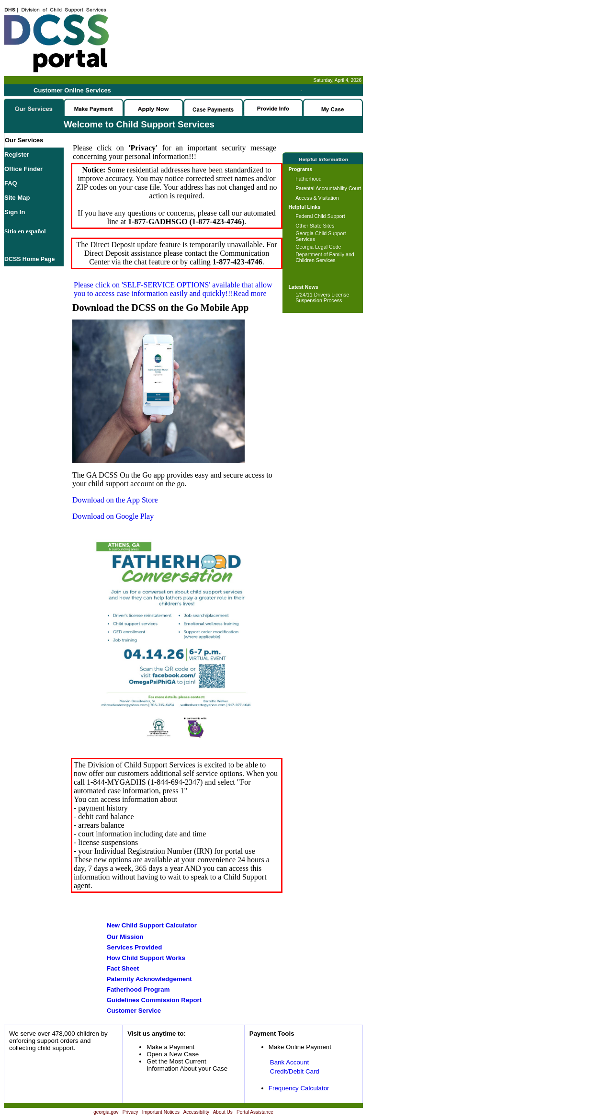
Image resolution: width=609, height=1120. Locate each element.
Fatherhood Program (138, 989)
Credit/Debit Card (294, 1071)
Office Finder (23, 168)
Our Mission (125, 936)
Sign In (14, 212)
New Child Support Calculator (152, 925)
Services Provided (134, 947)
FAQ (10, 183)
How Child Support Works (146, 957)
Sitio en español (25, 231)
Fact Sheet (123, 968)
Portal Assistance (255, 1112)
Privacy (130, 1112)
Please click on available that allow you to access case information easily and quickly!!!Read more (173, 289)
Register (16, 154)
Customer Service (134, 1010)
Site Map (17, 197)
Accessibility (196, 1112)
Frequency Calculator (299, 1088)
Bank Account (289, 1062)
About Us (223, 1112)
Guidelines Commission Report (154, 1000)
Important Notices (161, 1112)
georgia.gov (105, 1112)
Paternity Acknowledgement (149, 979)
